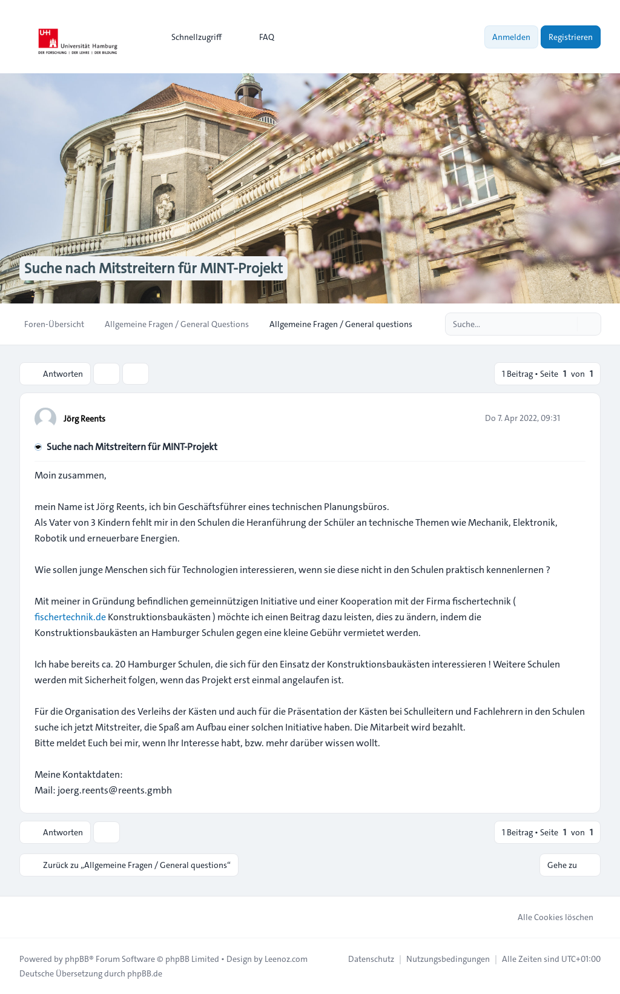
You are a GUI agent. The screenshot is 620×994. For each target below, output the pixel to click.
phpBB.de (144, 973)
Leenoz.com (286, 959)
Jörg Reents (84, 419)
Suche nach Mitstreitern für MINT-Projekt (132, 447)
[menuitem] (191, 37)
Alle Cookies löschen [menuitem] (547, 917)
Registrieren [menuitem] (571, 37)
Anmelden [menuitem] (511, 37)
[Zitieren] (575, 418)
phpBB (77, 959)
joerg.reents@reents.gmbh (115, 790)
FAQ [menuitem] (258, 37)
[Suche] (566, 324)
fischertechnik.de (70, 617)
